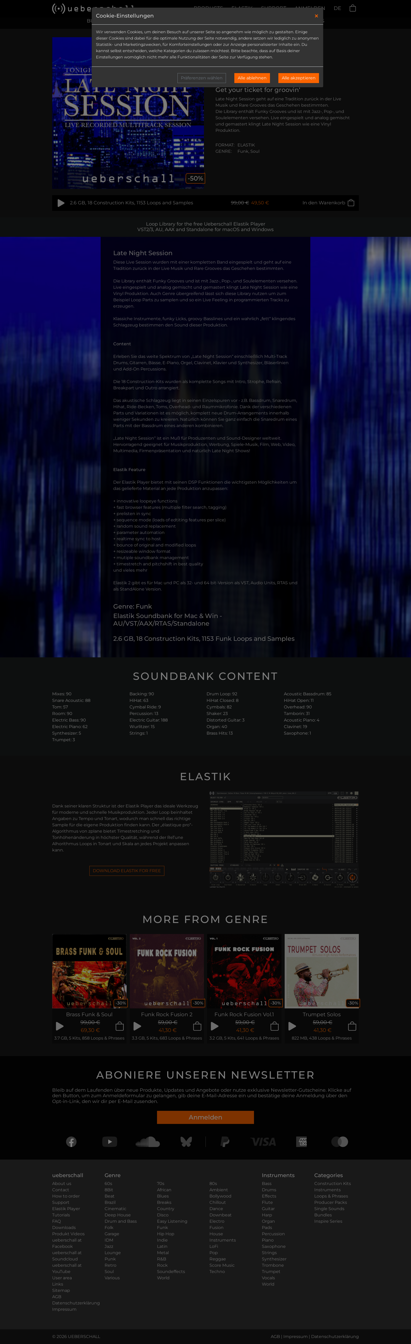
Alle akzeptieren (299, 77)
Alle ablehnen (252, 77)
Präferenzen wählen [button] (202, 77)
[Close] (316, 16)
